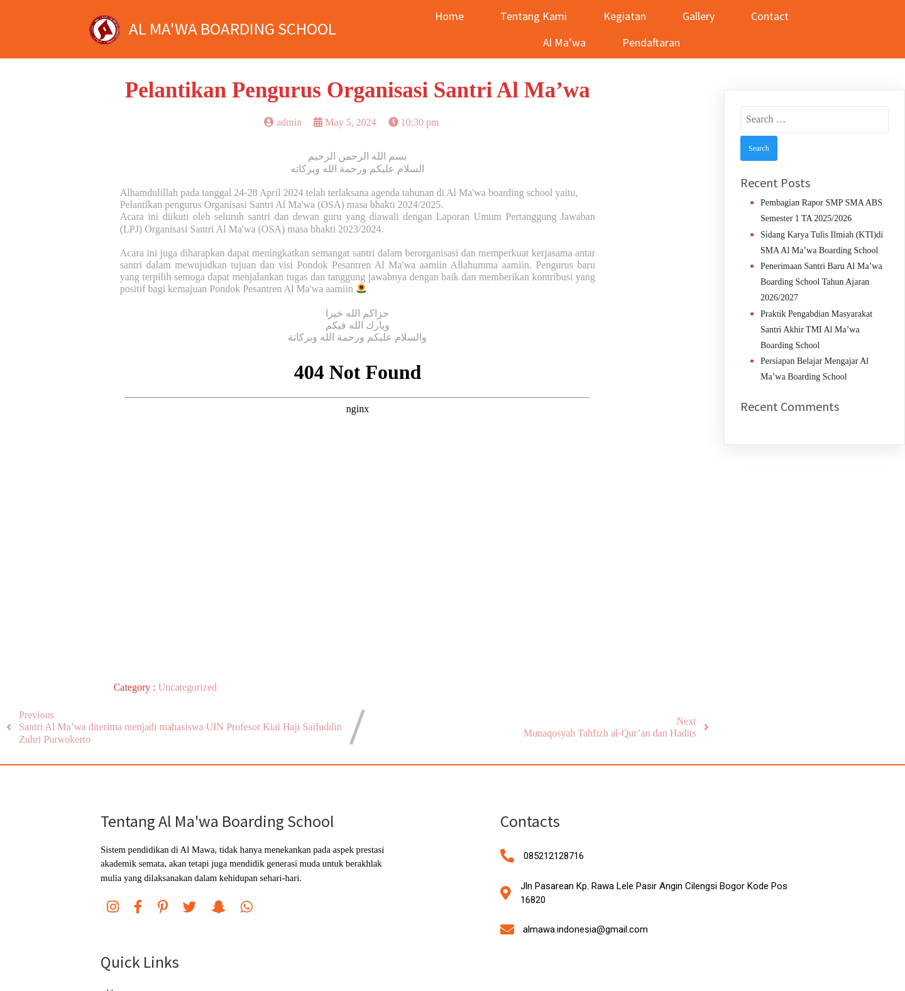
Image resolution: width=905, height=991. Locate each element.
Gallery (694, 16)
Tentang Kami (529, 16)
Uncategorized (187, 687)
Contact (765, 16)
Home (445, 16)
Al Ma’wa (560, 42)
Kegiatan (620, 16)
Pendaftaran (647, 42)
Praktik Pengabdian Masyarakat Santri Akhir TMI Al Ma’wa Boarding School (816, 329)
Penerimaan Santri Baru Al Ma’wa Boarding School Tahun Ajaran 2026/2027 (821, 281)
